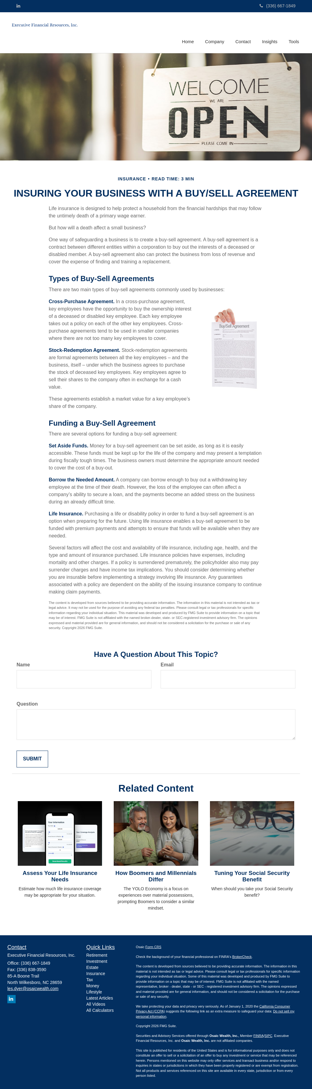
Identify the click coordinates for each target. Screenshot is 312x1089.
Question (27, 704)
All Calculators (100, 1010)
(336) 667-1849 (277, 5)
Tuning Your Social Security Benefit (252, 876)
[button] (216, 32)
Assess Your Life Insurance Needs (60, 876)
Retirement (96, 955)
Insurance (95, 973)
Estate (92, 967)
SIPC (268, 1036)
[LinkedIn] (18, 6)
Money (92, 985)
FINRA (258, 1036)
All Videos (95, 1004)
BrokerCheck (242, 957)
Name (23, 664)
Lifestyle (94, 991)
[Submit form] (32, 759)
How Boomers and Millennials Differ (155, 876)
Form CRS (153, 947)
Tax (89, 979)
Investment (96, 961)
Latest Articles (99, 998)
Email (167, 664)
